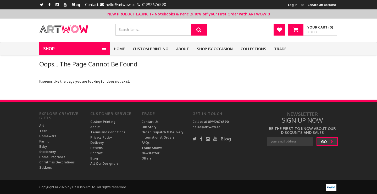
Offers (146, 158)
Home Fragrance (52, 157)
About (182, 49)
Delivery (97, 143)
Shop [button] (49, 48)
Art (41, 126)
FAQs (145, 143)
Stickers (45, 167)
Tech (43, 131)
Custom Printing (150, 49)
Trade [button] (280, 49)
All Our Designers (104, 164)
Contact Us (149, 122)
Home (119, 49)
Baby (43, 147)
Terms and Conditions (107, 132)
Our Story (149, 127)
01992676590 (154, 4)
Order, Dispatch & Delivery (162, 132)
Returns (96, 148)
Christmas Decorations (57, 162)
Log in (292, 5)
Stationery (47, 152)
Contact (96, 153)
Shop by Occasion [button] (215, 49)
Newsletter (150, 153)
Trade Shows (151, 148)
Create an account (322, 5)
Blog (76, 4)
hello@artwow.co (121, 4)
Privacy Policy (101, 137)
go (327, 141)
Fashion (45, 141)
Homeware (48, 136)
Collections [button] (253, 49)
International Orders (157, 137)
